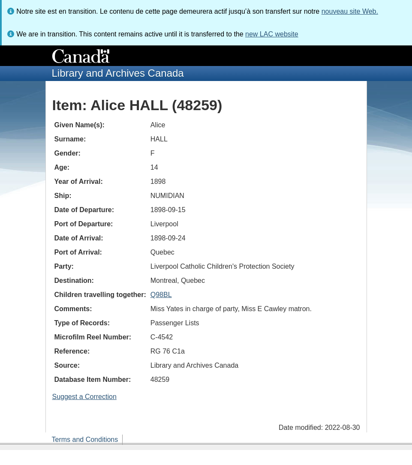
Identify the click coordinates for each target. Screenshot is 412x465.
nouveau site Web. (350, 11)
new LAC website (271, 34)
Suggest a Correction (84, 396)
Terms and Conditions (85, 439)
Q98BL (161, 294)
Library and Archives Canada (118, 73)
